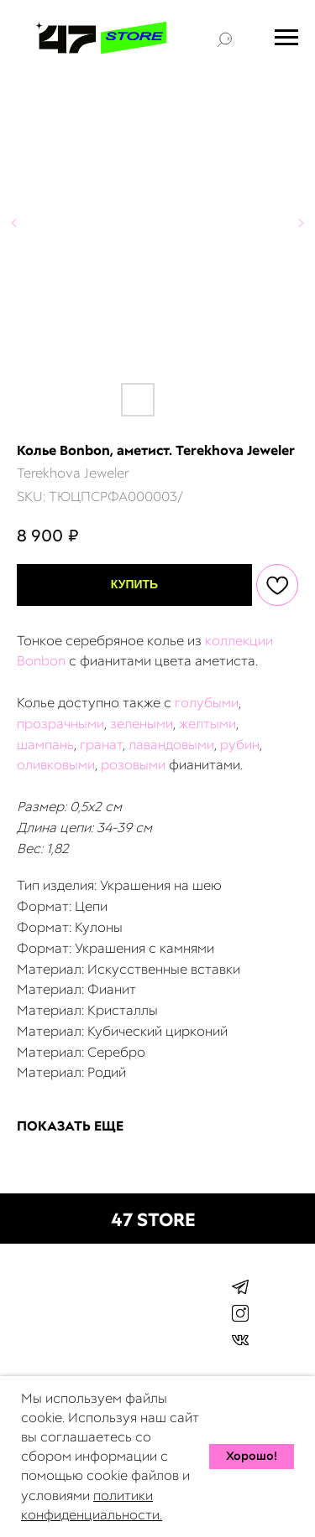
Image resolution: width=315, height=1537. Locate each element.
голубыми (207, 703)
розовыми (133, 765)
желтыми (207, 723)
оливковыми (56, 765)
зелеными (141, 723)
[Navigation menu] (286, 37)
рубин (240, 744)
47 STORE (153, 1220)
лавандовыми (171, 744)
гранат (101, 744)
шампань (45, 744)
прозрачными (60, 723)
